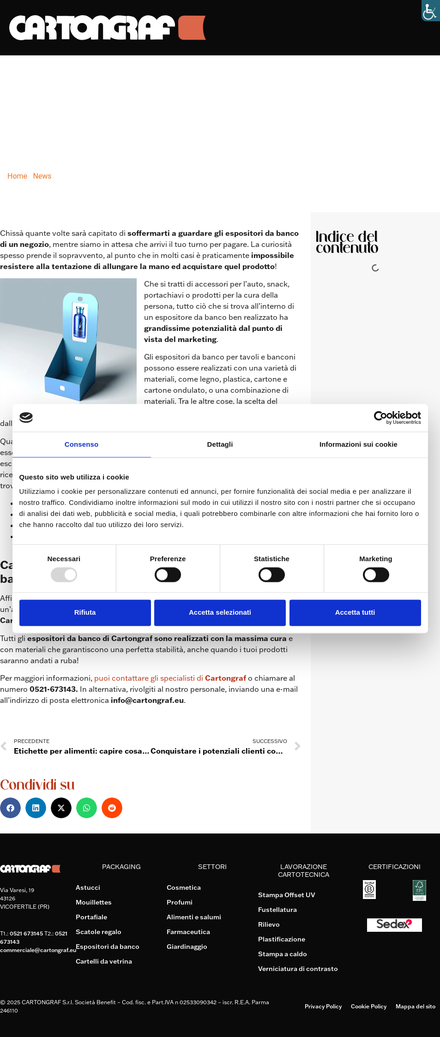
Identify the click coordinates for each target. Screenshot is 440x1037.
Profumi (180, 902)
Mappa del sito (415, 1006)
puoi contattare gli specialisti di (171, 678)
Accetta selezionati (220, 613)
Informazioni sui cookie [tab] (358, 444)
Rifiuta (85, 613)
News (42, 176)
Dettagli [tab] (220, 444)
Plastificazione (281, 939)
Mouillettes (94, 902)
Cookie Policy (368, 1006)
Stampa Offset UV (286, 895)
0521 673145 (26, 933)
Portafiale (91, 917)
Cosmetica (184, 887)
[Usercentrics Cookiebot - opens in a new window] (380, 418)
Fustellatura (277, 909)
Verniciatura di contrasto (298, 969)
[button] (10, 807)
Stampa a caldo (282, 954)
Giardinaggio (187, 946)
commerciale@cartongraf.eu (38, 950)
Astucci (88, 887)
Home (17, 176)
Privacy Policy (323, 1006)
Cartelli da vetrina (104, 961)
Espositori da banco (107, 946)
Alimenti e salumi (194, 917)
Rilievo (269, 924)
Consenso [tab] (81, 444)
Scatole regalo (98, 932)
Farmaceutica (188, 932)
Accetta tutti (355, 613)
